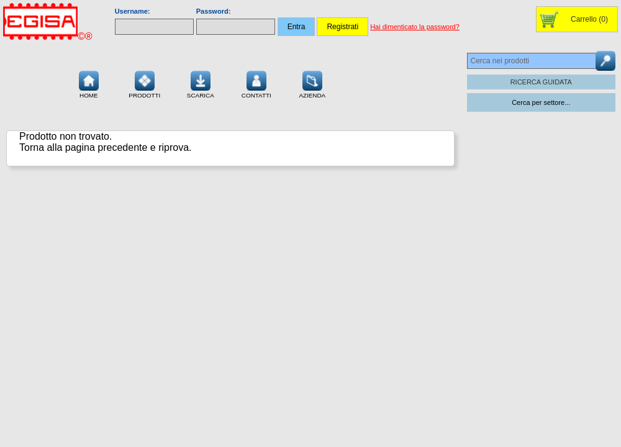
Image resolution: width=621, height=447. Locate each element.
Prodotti (144, 83)
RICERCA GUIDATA (541, 82)
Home (89, 83)
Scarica (200, 83)
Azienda (312, 83)
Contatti (256, 83)
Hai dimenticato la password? (415, 26)
